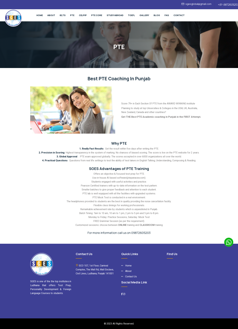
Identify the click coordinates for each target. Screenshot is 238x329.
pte (72, 15)
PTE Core (96, 15)
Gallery (144, 15)
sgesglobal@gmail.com (200, 4)
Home (39, 15)
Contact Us (131, 276)
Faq (167, 15)
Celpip (83, 15)
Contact (179, 15)
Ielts (63, 15)
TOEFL (131, 15)
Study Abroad (115, 15)
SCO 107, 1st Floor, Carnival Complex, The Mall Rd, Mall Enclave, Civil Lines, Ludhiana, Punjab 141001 (95, 269)
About (51, 15)
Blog (157, 15)
